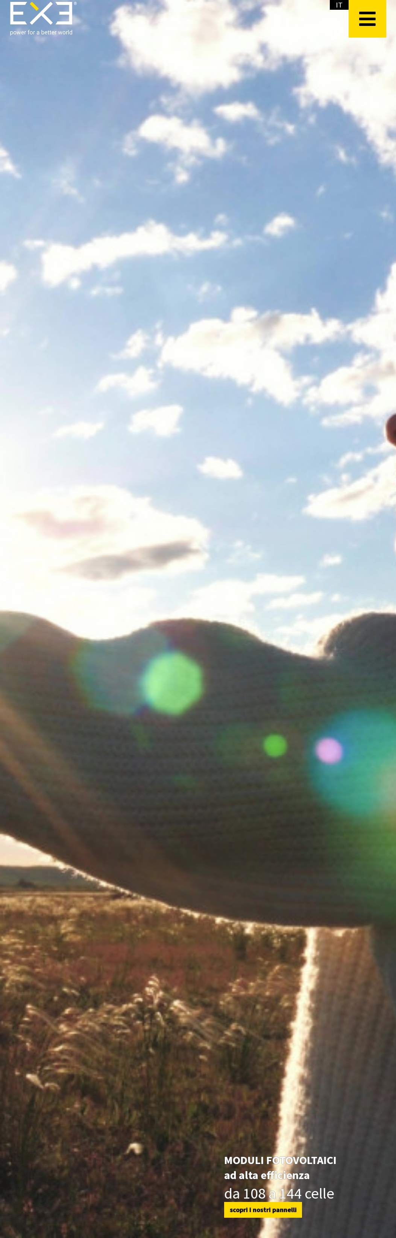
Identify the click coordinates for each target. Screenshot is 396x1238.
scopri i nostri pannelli (263, 1209)
